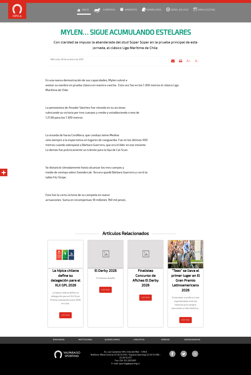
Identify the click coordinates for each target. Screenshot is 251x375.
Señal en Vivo (179, 9)
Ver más (65, 315)
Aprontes (131, 9)
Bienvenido (59, 340)
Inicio (85, 9)
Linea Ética (139, 340)
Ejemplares (154, 9)
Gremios (165, 340)
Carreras (109, 9)
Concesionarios (192, 340)
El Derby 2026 (105, 270)
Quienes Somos (112, 340)
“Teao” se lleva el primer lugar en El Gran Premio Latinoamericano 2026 (185, 280)
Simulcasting (206, 9)
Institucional (85, 340)
